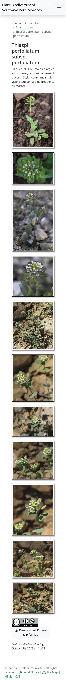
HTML (8, 676)
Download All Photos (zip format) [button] (30, 632)
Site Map (52, 672)
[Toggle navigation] (59, 7)
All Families (32, 23)
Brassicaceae (24, 27)
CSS (17, 676)
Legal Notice (31, 672)
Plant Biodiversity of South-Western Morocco (22, 7)
